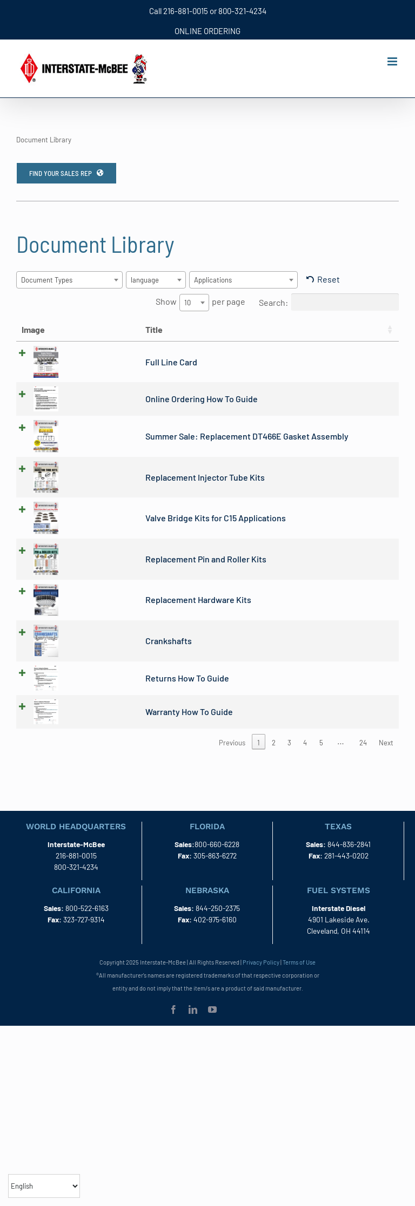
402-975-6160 (215, 935)
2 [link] (274, 759)
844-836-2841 (349, 859)
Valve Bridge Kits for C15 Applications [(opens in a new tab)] (127, 531)
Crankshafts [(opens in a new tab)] (80, 654)
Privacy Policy (261, 977)
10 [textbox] (187, 302)
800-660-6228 (217, 859)
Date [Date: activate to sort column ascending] (228, 329)
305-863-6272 (215, 871)
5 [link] (321, 759)
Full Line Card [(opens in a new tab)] (83, 374)
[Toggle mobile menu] (393, 61)
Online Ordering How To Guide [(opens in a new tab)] (113, 412)
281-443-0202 (346, 871)
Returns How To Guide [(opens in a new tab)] (99, 692)
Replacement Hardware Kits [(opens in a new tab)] (110, 613)
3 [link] (289, 759)
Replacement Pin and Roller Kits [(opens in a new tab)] (117, 572)
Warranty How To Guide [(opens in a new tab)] (101, 727)
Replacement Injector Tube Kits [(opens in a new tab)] (117, 491)
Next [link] (386, 759)
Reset (328, 279)
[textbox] (50, 280)
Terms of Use (299, 977)
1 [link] (258, 759)
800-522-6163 (87, 923)
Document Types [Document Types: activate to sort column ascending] (301, 335)
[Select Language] (44, 1186)
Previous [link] (232, 759)
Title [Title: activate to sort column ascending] (66, 329)
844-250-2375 (218, 923)
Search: (329, 302)
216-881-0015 (185, 11)
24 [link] (363, 759)
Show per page (200, 302)
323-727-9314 (84, 935)
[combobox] (69, 280)
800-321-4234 (242, 11)
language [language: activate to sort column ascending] (366, 329)
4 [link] (305, 759)
